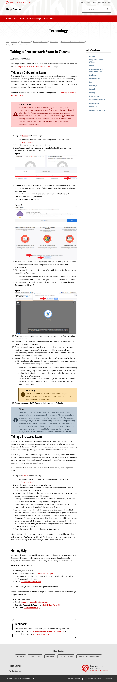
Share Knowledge (33, 18)
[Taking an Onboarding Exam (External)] (44, 72)
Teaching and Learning (40, 42)
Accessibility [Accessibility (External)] (109, 679)
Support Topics (25, 42)
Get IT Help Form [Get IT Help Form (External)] (50, 605)
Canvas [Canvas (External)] (25, 136)
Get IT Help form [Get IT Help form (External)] (40, 634)
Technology (15, 42)
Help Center (13, 9)
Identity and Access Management (89, 656)
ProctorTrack (54, 42)
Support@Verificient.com (31, 582)
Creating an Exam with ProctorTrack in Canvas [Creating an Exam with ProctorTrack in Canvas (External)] (32, 66)
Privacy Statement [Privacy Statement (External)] (74, 679)
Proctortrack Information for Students (73, 42)
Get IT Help (19, 18)
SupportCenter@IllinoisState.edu (35, 602)
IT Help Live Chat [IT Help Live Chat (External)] (31, 607)
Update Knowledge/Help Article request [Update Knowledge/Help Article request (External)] (46, 631)
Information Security (66, 656)
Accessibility (50, 656)
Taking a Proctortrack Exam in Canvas (18, 45)
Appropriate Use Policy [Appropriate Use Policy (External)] (93, 679)
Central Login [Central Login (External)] (26, 142)
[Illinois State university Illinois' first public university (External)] (94, 668)
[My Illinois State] (109, 2)
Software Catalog (35, 656)
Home (8, 18)
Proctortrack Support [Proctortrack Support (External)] (45, 573)
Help (7, 42)
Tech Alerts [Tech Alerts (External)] (49, 18)
